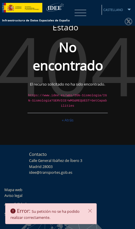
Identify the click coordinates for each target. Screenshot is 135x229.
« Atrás (67, 120)
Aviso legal (13, 195)
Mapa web (13, 189)
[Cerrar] (90, 211)
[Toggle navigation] (79, 13)
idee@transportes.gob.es (50, 172)
